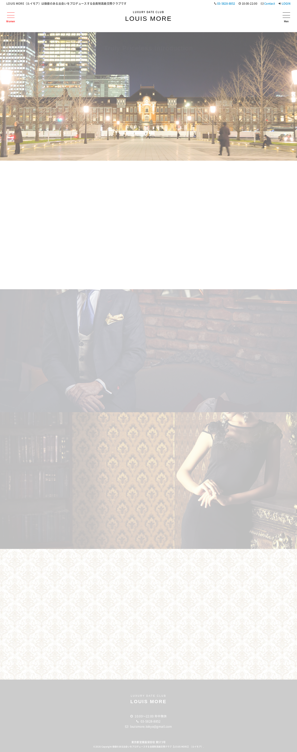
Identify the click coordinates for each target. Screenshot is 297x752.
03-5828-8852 (226, 3)
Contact (269, 3)
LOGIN (286, 3)
